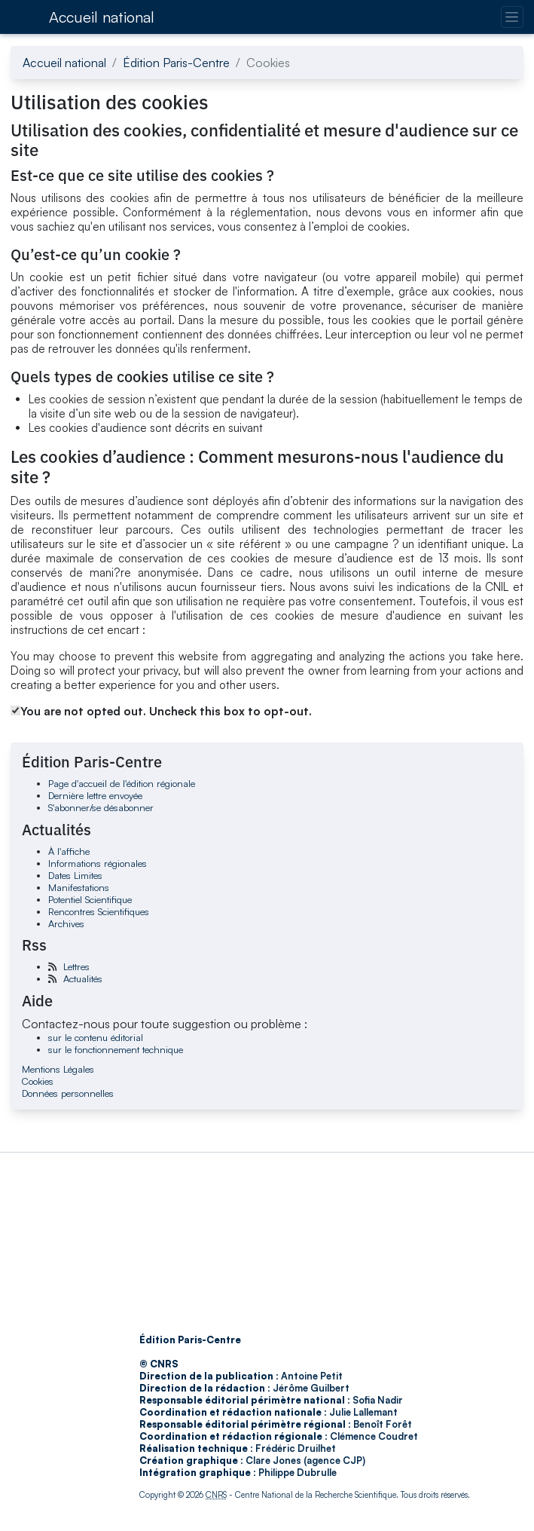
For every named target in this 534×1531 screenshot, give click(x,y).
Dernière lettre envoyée (95, 795)
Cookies (37, 1081)
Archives (66, 923)
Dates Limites (75, 875)
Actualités (82, 978)
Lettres (76, 966)
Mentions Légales (58, 1069)
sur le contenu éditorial (95, 1037)
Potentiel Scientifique (90, 899)
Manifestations (78, 887)
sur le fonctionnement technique (115, 1049)
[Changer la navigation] (512, 17)
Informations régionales (97, 863)
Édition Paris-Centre (176, 62)
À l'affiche (69, 851)
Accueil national (101, 17)
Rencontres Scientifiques (98, 911)
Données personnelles (68, 1093)
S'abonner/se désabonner (101, 807)
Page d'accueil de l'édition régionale (121, 783)
